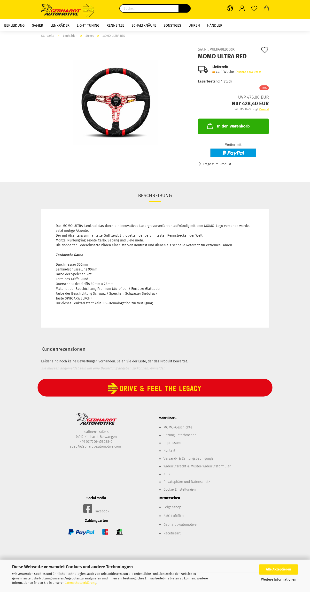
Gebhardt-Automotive (180, 525)
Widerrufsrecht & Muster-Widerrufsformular (197, 466)
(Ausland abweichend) (249, 72)
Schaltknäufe (144, 25)
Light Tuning (88, 25)
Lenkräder (60, 25)
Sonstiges (172, 25)
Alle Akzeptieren (278, 569)
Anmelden (157, 368)
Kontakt (169, 451)
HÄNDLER (214, 25)
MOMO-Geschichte (177, 427)
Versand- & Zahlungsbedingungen (189, 459)
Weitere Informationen (278, 579)
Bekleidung (14, 25)
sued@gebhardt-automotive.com (96, 446)
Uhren (194, 25)
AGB (166, 474)
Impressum (172, 443)
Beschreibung (155, 195)
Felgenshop (172, 507)
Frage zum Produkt (217, 164)
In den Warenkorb (228, 126)
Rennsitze (115, 25)
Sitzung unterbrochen (179, 435)
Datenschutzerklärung (80, 583)
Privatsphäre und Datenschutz (186, 482)
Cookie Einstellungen (179, 489)
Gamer (37, 25)
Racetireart (172, 533)
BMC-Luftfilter (174, 516)
